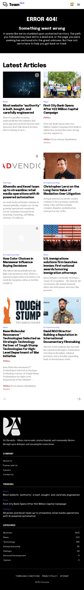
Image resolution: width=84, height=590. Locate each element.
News (5, 101)
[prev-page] (5, 399)
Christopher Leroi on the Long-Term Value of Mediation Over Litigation (61, 190)
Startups (7, 183)
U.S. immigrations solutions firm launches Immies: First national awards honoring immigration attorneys (60, 266)
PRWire (47, 117)
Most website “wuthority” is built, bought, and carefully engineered (22, 109)
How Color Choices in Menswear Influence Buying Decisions (18, 262)
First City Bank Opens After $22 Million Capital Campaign (60, 109)
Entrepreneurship (51, 183)
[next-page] (78, 399)
